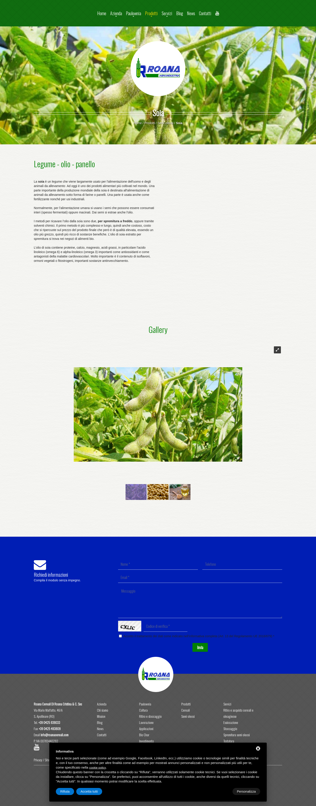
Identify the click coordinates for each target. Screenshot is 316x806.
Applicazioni (146, 728)
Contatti (205, 13)
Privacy (38, 759)
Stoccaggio (230, 728)
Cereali (185, 710)
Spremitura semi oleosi (236, 734)
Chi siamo (102, 710)
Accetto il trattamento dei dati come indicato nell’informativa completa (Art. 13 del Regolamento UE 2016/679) (197, 636)
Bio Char (144, 734)
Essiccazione (230, 722)
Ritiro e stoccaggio (150, 716)
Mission (101, 716)
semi (107, 208)
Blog (179, 13)
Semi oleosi (165, 123)
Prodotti (151, 13)
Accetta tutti (247, 791)
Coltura (143, 710)
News (191, 13)
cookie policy (97, 767)
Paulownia (133, 13)
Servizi (167, 13)
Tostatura (228, 740)
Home (101, 13)
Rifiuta (223, 791)
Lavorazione (146, 722)
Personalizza (69, 791)
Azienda (116, 13)
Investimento (146, 740)
